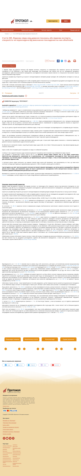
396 (3, 290)
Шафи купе (15, 461)
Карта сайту (6, 425)
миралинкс (5, 449)
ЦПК (75, 265)
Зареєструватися (51, 21)
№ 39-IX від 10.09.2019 (38, 88)
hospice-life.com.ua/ (16, 454)
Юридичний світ (75, 30)
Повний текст (6, 406)
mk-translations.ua (16, 458)
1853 (25, 272)
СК (34, 307)
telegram (31, 365)
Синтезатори (5, 454)
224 (69, 265)
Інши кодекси (30, 61)
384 (64, 230)
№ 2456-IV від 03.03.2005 (38, 84)
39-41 (17, 280)
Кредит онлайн (7, 434)
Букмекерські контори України (17, 464)
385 (25, 200)
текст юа (4, 464)
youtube (55, 365)
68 (74, 213)
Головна (7, 33)
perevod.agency (6, 456)
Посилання (15, 456)
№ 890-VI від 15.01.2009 (53, 84)
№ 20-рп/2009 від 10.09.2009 (32, 86)
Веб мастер (5, 451)
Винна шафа (15, 446)
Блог (60, 30)
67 (66, 265)
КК (27, 200)
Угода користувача (8, 429)
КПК (77, 211)
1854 (29, 272)
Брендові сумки (16, 466)
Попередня (8, 93)
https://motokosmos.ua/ (7, 452)
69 (31, 213)
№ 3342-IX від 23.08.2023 (51, 88)
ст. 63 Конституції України (68, 110)
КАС (3, 267)
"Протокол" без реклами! (9, 423)
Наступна (73, 93)
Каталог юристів (46, 30)
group (19, 365)
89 (24, 239)
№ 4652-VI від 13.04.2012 (71, 86)
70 (22, 267)
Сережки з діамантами (7, 445)
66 (75, 211)
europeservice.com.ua (7, 459)
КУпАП (32, 272)
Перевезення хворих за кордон (7, 462)
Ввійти (65, 21)
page (7, 365)
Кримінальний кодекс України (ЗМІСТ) (13, 61)
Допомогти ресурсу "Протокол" (11, 431)
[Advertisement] (41, 8)
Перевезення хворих (17, 452)
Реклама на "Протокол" (9, 420)
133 (31, 267)
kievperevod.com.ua (6, 466)
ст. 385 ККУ (34, 121)
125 (57, 267)
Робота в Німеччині (16, 451)
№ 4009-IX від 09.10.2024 (65, 88)
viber (43, 365)
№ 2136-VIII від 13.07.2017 (9, 88)
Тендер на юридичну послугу (11, 427)
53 (27, 267)
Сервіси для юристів (27, 30)
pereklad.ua (15, 444)
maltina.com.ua (16, 459)
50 (73, 265)
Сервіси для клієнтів (7, 30)
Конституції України (30, 239)
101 (48, 213)
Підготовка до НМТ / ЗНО (17, 449)
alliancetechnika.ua (6, 447)
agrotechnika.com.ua (7, 458)
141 (78, 265)
